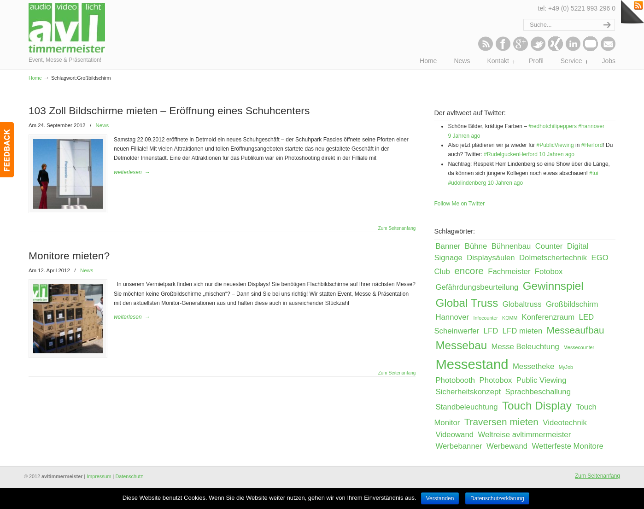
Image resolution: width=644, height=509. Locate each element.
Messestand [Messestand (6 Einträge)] (471, 364)
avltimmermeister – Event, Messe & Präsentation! (69, 28)
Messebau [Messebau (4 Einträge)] (461, 345)
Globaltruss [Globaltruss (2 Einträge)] (522, 304)
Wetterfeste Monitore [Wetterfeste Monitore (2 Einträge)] (567, 446)
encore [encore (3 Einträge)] (469, 270)
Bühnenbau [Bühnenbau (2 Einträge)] (511, 246)
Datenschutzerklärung (497, 498)
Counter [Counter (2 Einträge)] (549, 246)
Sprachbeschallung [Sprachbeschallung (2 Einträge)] (538, 391)
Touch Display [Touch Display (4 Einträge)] (537, 405)
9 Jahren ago (464, 136)
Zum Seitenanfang (397, 228)
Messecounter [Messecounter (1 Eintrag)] (578, 347)
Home (35, 78)
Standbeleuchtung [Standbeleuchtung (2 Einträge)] (466, 407)
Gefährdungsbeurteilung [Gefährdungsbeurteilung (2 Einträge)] (476, 287)
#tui (593, 173)
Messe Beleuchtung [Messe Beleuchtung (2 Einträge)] (525, 346)
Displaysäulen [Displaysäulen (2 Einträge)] (491, 257)
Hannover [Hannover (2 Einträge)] (452, 317)
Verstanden (440, 498)
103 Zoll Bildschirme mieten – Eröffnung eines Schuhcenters (169, 111)
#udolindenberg (467, 183)
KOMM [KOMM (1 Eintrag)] (509, 318)
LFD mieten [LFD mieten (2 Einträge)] (523, 331)
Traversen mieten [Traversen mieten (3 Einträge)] (501, 421)
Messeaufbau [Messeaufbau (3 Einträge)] (575, 330)
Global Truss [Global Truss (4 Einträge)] (466, 303)
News (102, 125)
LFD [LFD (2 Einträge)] (491, 331)
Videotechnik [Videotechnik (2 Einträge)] (565, 422)
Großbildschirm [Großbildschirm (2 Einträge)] (572, 304)
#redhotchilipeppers (552, 126)
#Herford (592, 145)
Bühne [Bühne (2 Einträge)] (476, 246)
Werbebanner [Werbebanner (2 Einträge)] (458, 446)
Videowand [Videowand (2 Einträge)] (454, 434)
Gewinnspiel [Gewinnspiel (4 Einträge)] (553, 286)
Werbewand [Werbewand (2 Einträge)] (506, 446)
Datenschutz (129, 476)
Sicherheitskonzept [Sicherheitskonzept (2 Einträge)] (468, 391)
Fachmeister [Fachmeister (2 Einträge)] (509, 271)
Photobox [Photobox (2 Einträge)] (496, 380)
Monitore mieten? (69, 255)
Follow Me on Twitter (459, 203)
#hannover (591, 126)
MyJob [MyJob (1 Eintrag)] (566, 367)
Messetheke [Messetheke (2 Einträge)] (533, 366)
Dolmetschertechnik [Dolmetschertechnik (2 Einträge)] (553, 257)
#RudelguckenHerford (511, 154)
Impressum (99, 476)
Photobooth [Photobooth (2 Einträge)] (455, 380)
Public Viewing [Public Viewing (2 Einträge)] (541, 380)
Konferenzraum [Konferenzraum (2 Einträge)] (548, 317)
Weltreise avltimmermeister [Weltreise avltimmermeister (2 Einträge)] (524, 434)
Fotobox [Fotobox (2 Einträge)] (549, 271)
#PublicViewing (555, 145)
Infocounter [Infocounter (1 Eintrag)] (485, 318)
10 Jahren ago (556, 154)
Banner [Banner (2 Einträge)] (447, 246)
